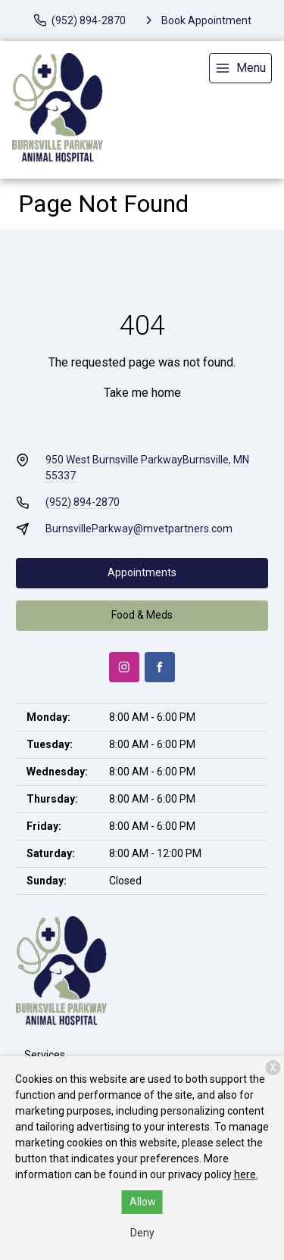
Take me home (142, 392)
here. (246, 1174)
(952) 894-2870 (82, 502)
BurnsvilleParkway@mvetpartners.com (139, 528)
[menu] (240, 68)
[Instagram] (124, 667)
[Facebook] (160, 667)
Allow (143, 1202)
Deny (142, 1233)
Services (44, 1055)
